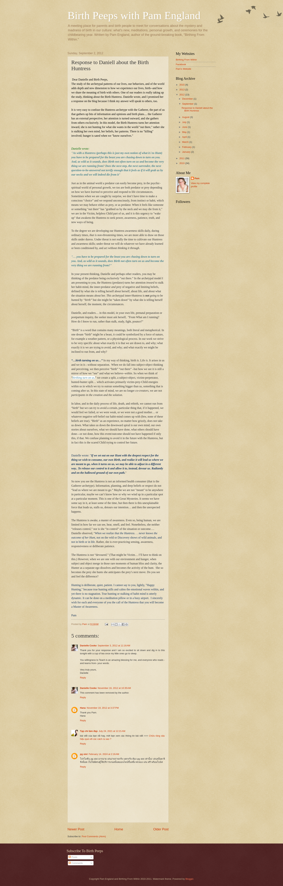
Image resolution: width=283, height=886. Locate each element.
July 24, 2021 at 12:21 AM (112, 731)
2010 (182, 163)
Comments (76, 863)
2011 (182, 158)
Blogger (189, 879)
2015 (182, 84)
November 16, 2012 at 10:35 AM (114, 688)
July (184, 122)
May (184, 132)
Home (118, 829)
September (188, 103)
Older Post (161, 829)
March (185, 142)
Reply (83, 677)
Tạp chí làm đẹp (89, 731)
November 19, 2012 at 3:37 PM (103, 707)
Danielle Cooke (88, 645)
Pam (197, 178)
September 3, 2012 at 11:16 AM (114, 645)
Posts (73, 857)
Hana (83, 707)
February (187, 147)
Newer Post (76, 829)
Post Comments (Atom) (94, 836)
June (185, 127)
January (186, 152)
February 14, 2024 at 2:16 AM (104, 754)
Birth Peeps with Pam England (134, 15)
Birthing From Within (186, 59)
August (186, 117)
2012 (182, 94)
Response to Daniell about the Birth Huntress (197, 109)
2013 (182, 89)
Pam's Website (183, 69)
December (187, 98)
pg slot (84, 754)
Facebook (181, 64)
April (184, 137)
